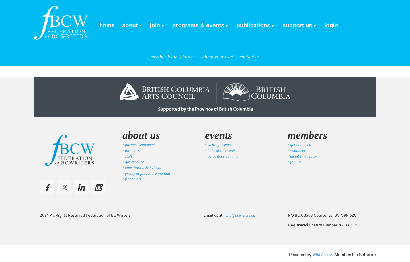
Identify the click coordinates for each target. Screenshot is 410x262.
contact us (249, 56)
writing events (219, 144)
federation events (222, 150)
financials (133, 179)
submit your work (217, 56)
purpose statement (140, 144)
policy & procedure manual (147, 173)
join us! (296, 162)
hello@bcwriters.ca (239, 215)
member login (163, 56)
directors (132, 150)
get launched (300, 144)
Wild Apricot (323, 255)
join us (189, 56)
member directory (304, 156)
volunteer (298, 150)
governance (134, 162)
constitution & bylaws (143, 167)
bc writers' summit (223, 156)
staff (128, 156)
